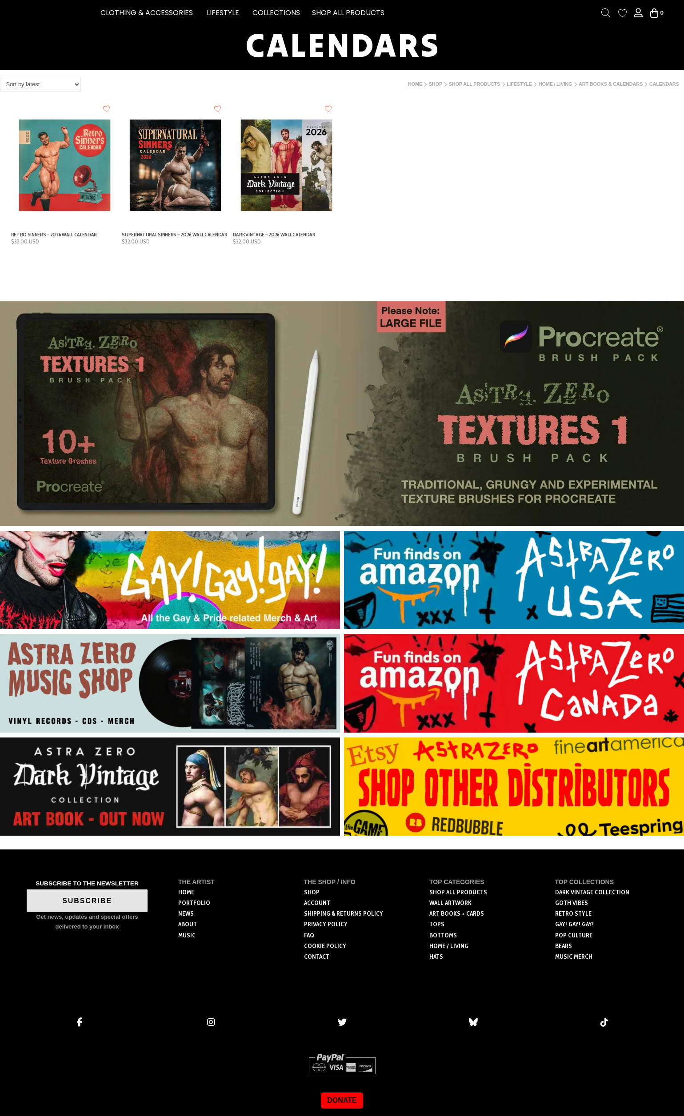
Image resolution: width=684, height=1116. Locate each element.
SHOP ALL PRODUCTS (348, 13)
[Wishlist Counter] (622, 13)
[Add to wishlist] (107, 108)
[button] (146, 13)
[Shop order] (40, 84)
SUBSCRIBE (87, 901)
